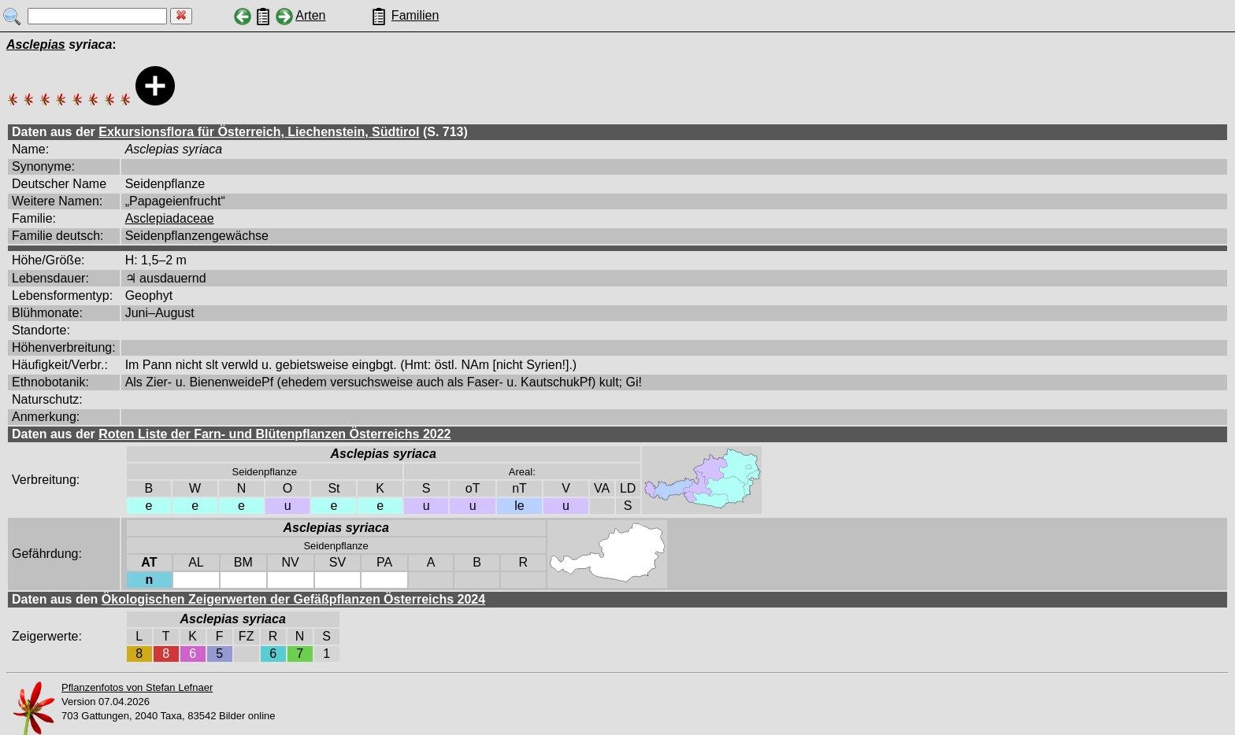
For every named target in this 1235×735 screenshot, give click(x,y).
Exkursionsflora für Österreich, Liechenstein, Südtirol (258, 132)
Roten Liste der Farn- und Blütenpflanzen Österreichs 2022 (274, 434)
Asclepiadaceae (169, 218)
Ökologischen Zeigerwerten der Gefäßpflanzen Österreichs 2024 (293, 599)
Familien (415, 15)
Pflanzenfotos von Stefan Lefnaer (137, 687)
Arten (310, 15)
